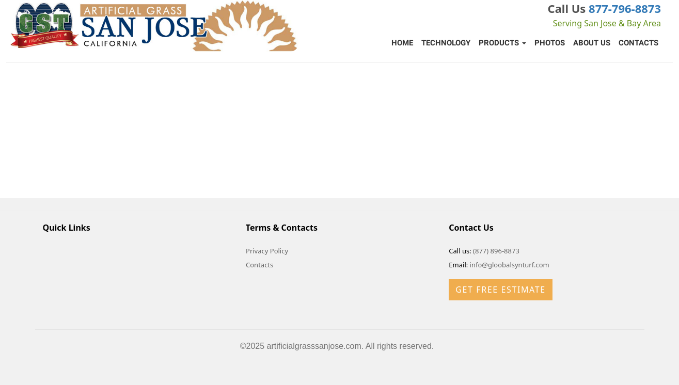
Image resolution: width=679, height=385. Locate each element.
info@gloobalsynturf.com (509, 264)
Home (402, 43)
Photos (549, 43)
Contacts (638, 43)
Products (502, 43)
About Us (591, 43)
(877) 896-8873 (496, 250)
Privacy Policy (267, 250)
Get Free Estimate (500, 289)
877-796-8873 (625, 8)
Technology (445, 43)
